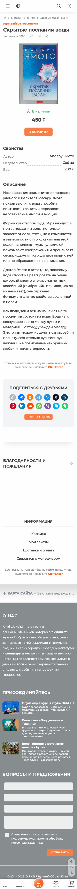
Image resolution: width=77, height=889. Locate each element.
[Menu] (8, 6)
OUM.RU (31, 876)
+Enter (55, 367)
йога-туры (66, 648)
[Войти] (69, 6)
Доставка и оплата (38, 550)
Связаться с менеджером (38, 559)
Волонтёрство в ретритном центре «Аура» (43, 745)
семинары (13, 653)
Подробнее (11, 675)
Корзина (38, 534)
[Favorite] (31, 36)
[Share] (47, 36)
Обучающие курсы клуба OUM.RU (48, 703)
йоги (20, 664)
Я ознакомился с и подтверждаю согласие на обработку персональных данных (37, 838)
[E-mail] (39, 36)
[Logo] (38, 6)
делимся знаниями (49, 643)
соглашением (44, 834)
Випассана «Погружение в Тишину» (42, 722)
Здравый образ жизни (20, 23)
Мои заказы (39, 542)
